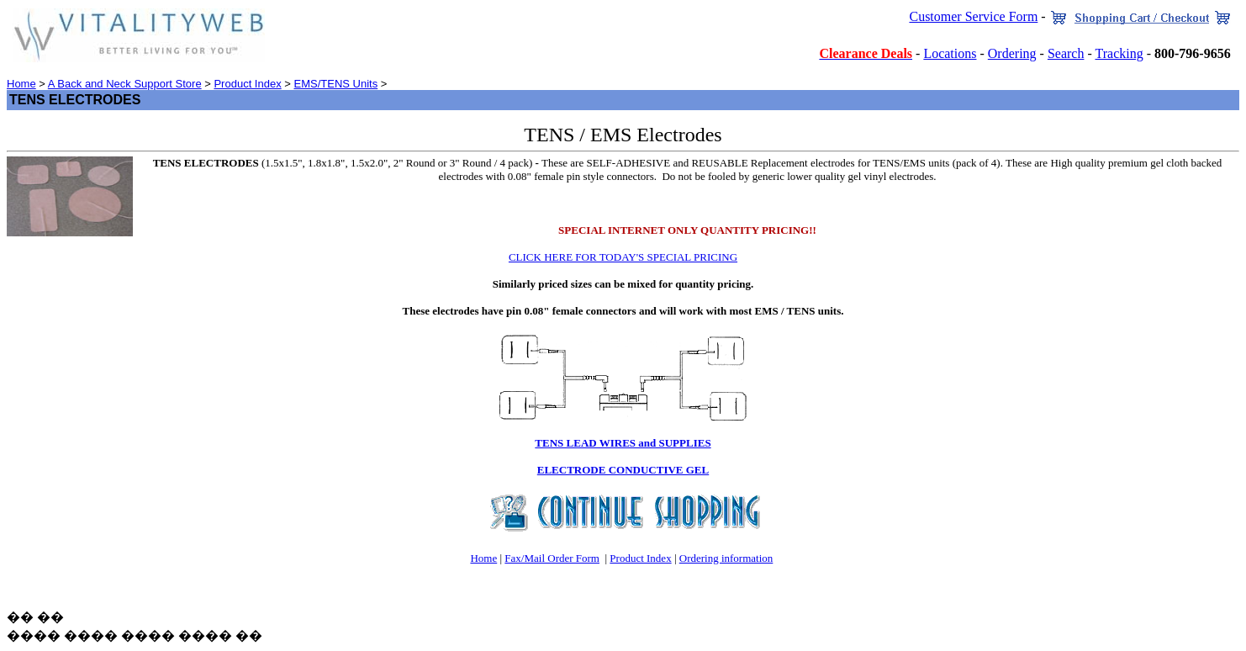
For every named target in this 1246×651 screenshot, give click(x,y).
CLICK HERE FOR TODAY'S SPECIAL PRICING (623, 257)
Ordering (1012, 53)
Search (1066, 53)
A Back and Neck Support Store (125, 83)
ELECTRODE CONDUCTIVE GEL (623, 469)
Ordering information (726, 558)
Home (21, 83)
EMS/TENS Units (336, 83)
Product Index (247, 83)
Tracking (1119, 53)
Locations (949, 53)
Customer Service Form (973, 16)
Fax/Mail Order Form (551, 558)
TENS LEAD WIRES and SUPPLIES (622, 443)
